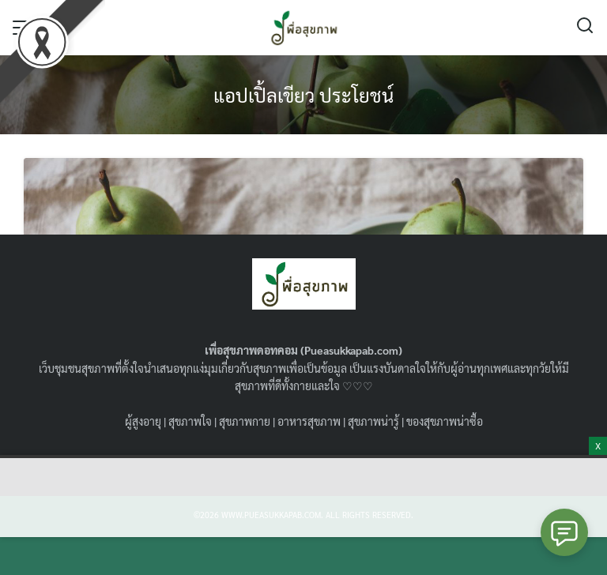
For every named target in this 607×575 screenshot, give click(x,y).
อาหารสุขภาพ (309, 421)
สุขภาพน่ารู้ (373, 421)
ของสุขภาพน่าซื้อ (444, 421)
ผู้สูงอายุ (143, 421)
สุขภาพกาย (244, 421)
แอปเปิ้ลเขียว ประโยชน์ (303, 94)
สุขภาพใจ (190, 421)
